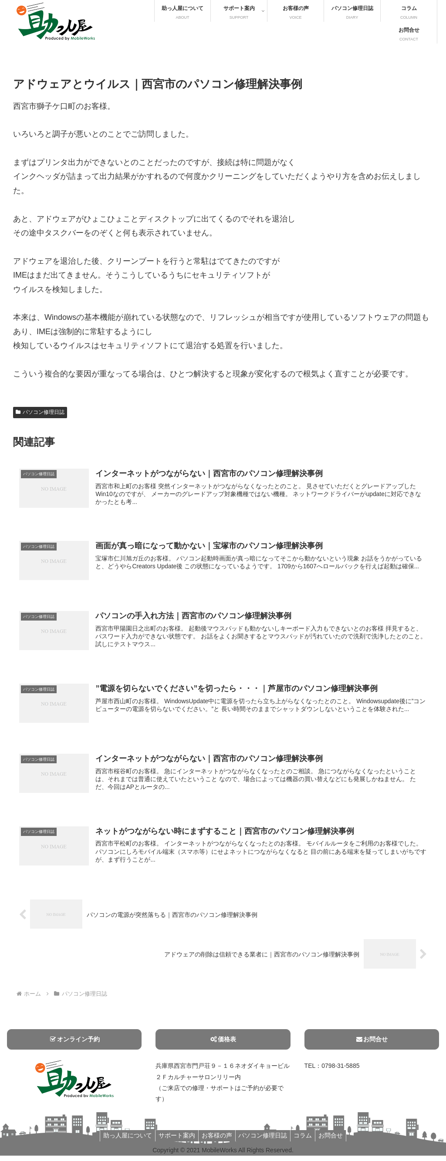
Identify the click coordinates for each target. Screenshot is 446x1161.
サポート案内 (173, 1141)
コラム (307, 1141)
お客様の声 (215, 1141)
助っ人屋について (121, 1141)
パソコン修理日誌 (40, 412)
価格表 (223, 1044)
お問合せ (371, 1044)
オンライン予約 (74, 1044)
